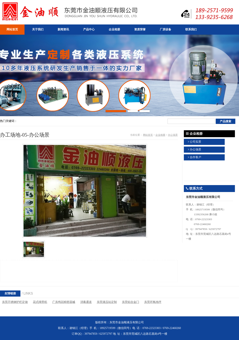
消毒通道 (86, 302)
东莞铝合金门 (130, 302)
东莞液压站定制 (107, 302)
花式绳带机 (40, 302)
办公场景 (173, 135)
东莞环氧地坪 (152, 302)
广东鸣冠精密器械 (63, 302)
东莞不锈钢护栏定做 (15, 302)
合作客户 (195, 157)
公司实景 (195, 141)
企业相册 (160, 135)
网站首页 (148, 135)
